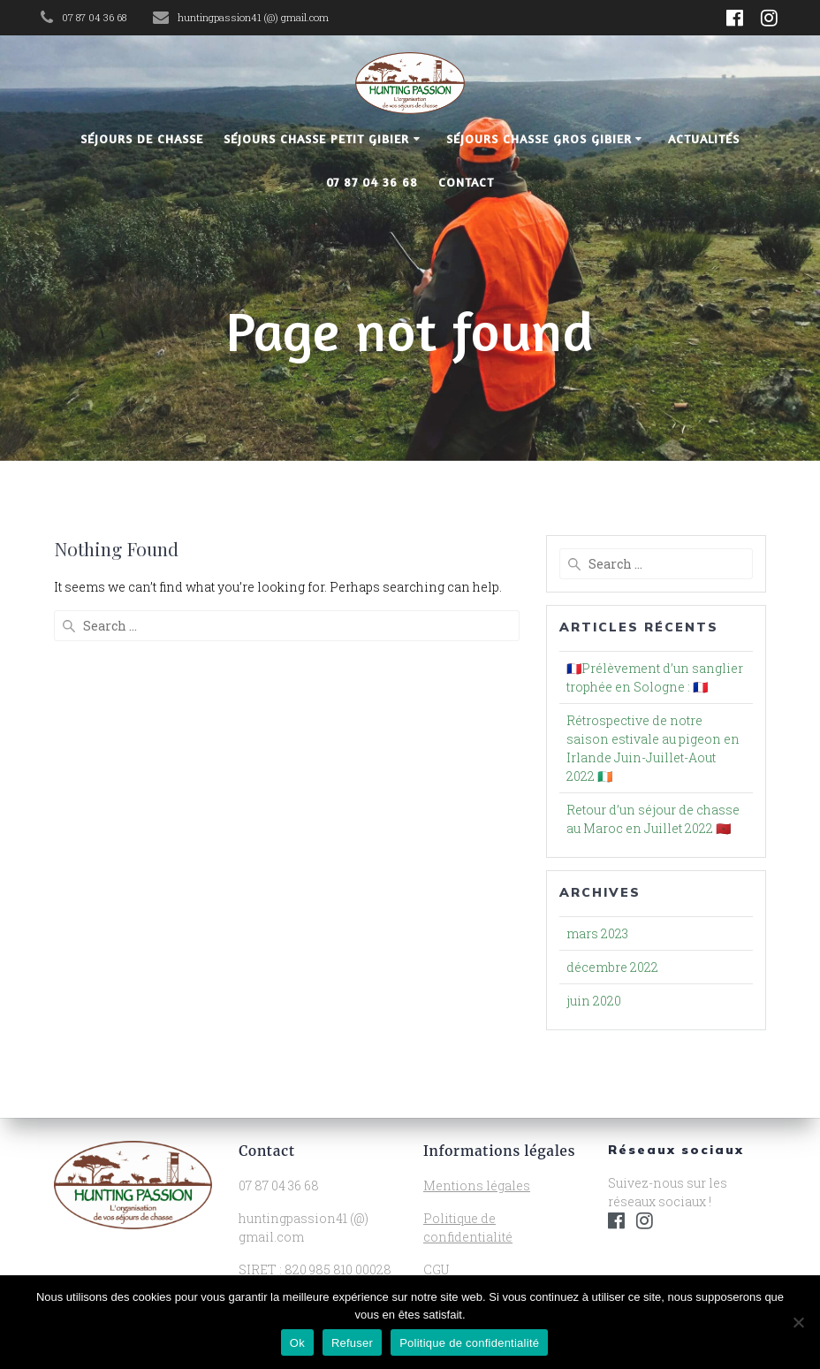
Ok (297, 1343)
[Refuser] (798, 1322)
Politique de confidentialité (469, 1343)
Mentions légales (476, 1185)
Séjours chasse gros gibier (539, 138)
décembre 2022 (612, 967)
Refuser (352, 1343)
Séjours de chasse (141, 138)
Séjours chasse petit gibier (316, 138)
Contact (466, 181)
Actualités (704, 138)
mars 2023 (597, 933)
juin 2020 (593, 1000)
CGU (436, 1269)
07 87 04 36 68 (372, 181)
